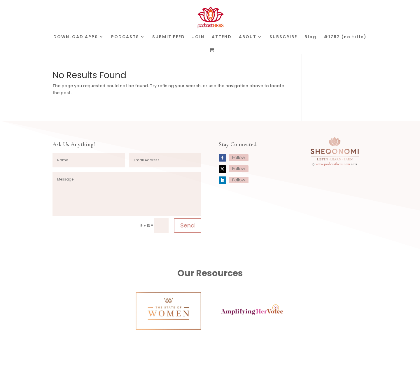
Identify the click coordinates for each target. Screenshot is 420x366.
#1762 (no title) (345, 37)
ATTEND (222, 37)
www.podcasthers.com (333, 164)
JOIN (198, 37)
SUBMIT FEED (168, 37)
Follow (238, 157)
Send (187, 225)
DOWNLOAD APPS (75, 37)
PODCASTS (125, 37)
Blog (310, 37)
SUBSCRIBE (283, 37)
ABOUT (247, 37)
